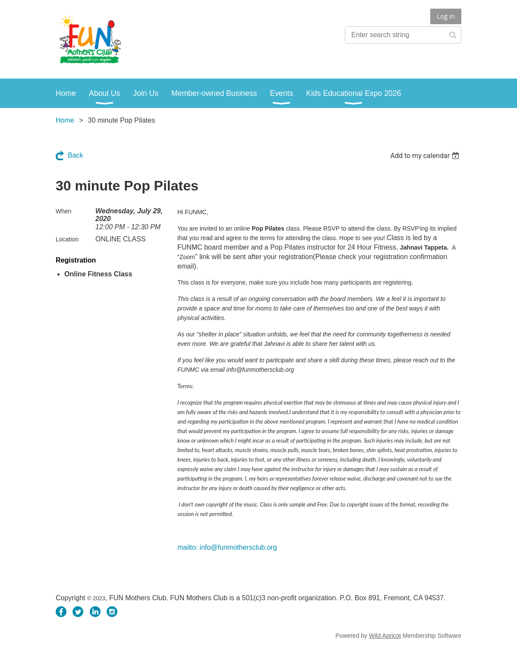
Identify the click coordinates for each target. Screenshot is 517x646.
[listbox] (425, 155)
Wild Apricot (385, 635)
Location (67, 239)
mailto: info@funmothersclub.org (227, 547)
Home (65, 120)
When (64, 211)
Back (75, 155)
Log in (446, 16)
